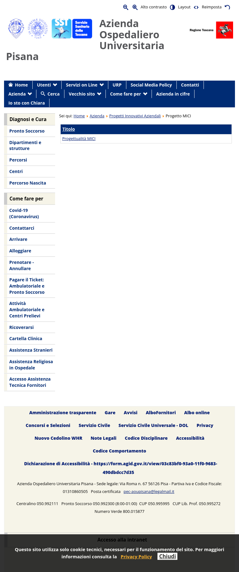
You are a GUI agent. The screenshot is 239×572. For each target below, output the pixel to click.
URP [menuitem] (117, 85)
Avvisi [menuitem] (131, 412)
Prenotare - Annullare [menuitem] (21, 265)
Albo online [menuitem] (197, 412)
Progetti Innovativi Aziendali (135, 116)
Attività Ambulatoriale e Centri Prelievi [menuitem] (27, 309)
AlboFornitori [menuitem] (161, 412)
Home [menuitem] (21, 85)
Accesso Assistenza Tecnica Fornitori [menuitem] (30, 382)
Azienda (97, 116)
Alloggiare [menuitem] (20, 251)
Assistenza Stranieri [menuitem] (31, 350)
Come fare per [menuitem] (125, 94)
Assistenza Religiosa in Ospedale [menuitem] (31, 365)
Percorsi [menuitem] (18, 160)
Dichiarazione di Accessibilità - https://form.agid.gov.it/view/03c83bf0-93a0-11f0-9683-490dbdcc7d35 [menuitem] (120, 468)
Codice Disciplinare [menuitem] (146, 438)
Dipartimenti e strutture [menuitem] (25, 145)
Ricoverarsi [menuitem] (21, 327)
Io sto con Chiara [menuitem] (26, 103)
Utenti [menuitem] (44, 85)
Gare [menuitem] (110, 412)
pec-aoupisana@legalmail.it (149, 491)
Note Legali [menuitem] (103, 438)
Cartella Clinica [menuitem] (25, 338)
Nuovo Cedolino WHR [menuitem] (58, 438)
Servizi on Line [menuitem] (81, 85)
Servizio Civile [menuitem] (94, 425)
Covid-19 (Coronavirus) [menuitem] (24, 213)
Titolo (68, 129)
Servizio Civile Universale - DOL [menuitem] (153, 425)
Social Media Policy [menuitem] (151, 85)
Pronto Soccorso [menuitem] (27, 131)
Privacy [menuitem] (205, 425)
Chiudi (167, 556)
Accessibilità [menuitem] (190, 438)
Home (79, 116)
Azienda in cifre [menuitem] (173, 94)
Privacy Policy (136, 556)
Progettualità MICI (79, 138)
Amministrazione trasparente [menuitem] (62, 412)
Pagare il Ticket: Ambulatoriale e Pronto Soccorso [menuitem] (27, 286)
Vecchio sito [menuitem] (82, 94)
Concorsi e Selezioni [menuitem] (48, 425)
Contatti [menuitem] (190, 85)
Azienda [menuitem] (17, 94)
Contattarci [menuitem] (21, 228)
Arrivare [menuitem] (18, 239)
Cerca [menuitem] (53, 94)
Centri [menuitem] (16, 171)
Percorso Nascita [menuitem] (27, 183)
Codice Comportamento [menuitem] (119, 451)
